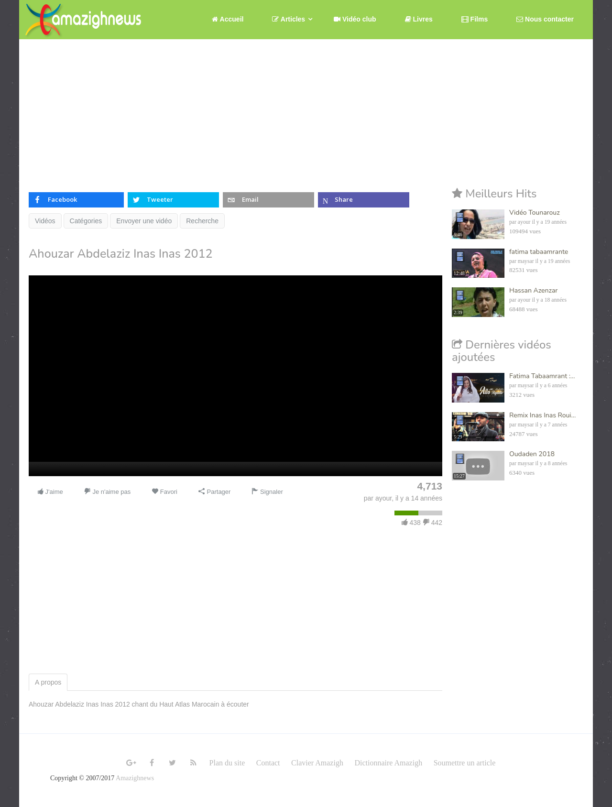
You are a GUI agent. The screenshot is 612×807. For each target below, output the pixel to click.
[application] (235, 375)
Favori (164, 491)
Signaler (267, 491)
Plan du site (227, 763)
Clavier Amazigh (317, 763)
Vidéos (45, 221)
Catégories (86, 221)
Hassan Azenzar (533, 290)
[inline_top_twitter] (173, 199)
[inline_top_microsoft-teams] (363, 199)
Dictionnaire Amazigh (388, 763)
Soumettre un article (465, 763)
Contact (268, 763)
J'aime (50, 491)
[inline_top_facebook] (76, 199)
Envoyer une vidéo (144, 221)
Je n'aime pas (107, 491)
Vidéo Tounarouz (534, 212)
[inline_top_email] (268, 199)
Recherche (202, 221)
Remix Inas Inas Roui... (542, 415)
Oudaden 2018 (532, 453)
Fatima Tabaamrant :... (542, 376)
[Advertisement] (306, 111)
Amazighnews (135, 778)
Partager (214, 491)
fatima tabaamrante (538, 251)
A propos (48, 682)
